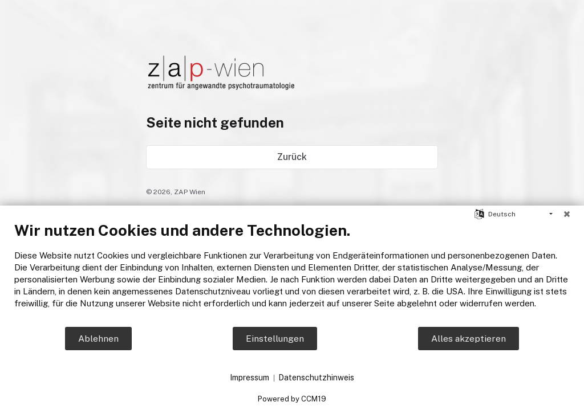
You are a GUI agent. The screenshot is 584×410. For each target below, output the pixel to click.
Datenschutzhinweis (316, 377)
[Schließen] (566, 214)
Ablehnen (98, 338)
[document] (292, 273)
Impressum (249, 377)
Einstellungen (275, 338)
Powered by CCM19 (292, 399)
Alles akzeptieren (468, 338)
